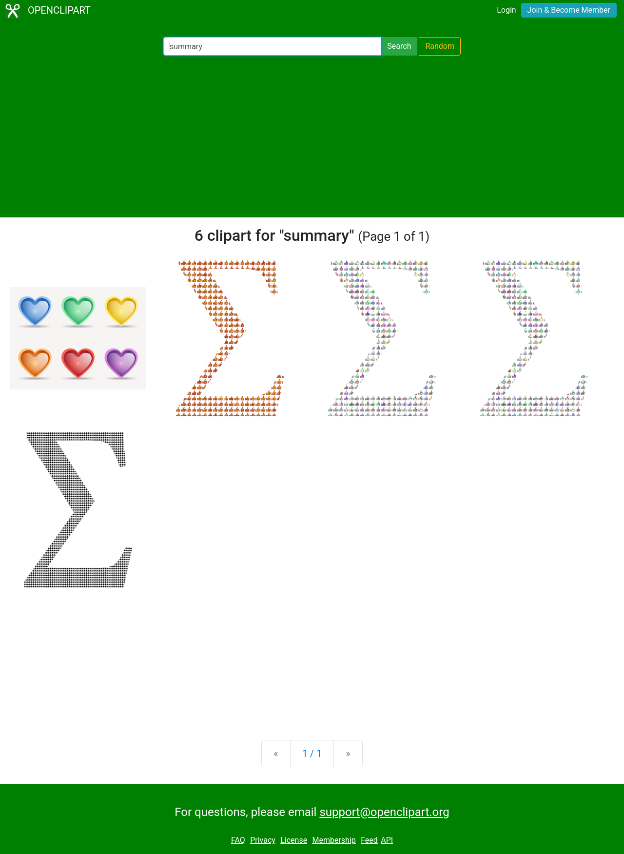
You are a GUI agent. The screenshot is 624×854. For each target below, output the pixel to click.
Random (439, 46)
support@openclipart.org (384, 812)
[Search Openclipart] (272, 46)
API (387, 840)
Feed (369, 840)
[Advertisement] (312, 136)
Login (506, 10)
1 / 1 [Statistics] (312, 753)
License (293, 840)
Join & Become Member (568, 10)
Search (399, 46)
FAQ (238, 840)
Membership (333, 840)
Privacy (262, 840)
